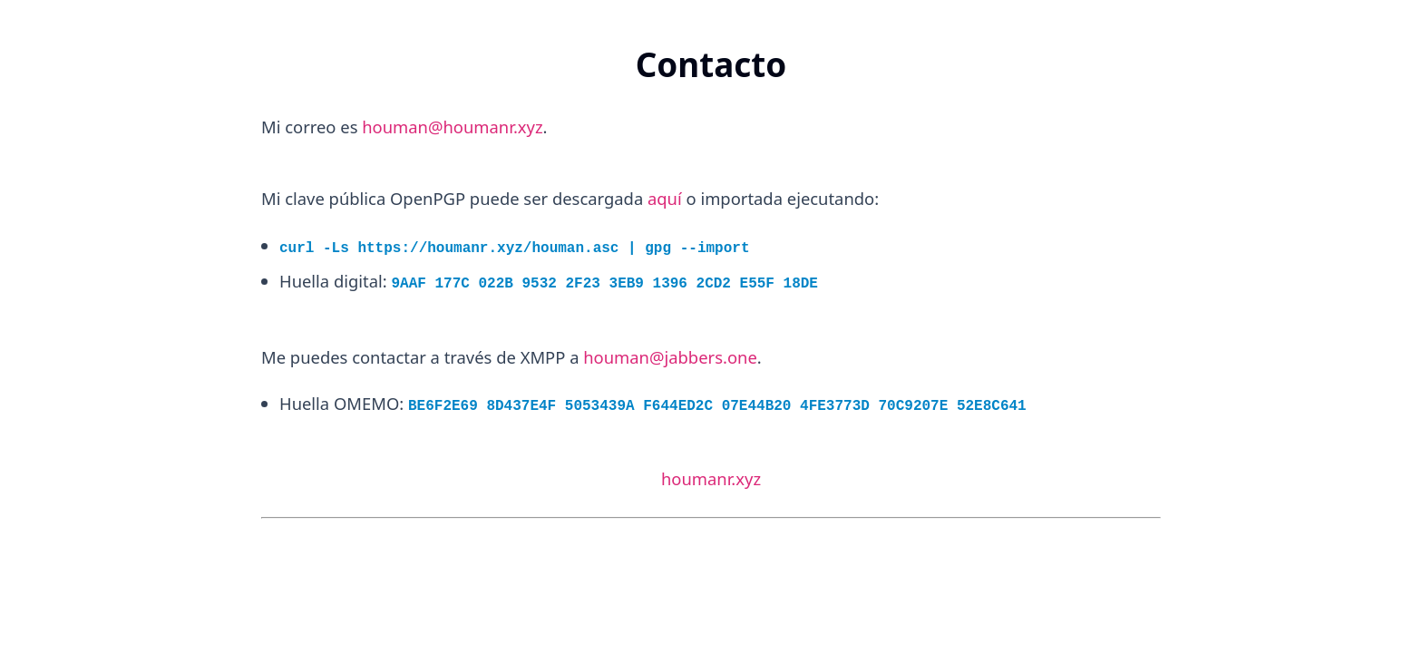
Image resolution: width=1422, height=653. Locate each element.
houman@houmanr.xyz (452, 126)
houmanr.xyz (711, 478)
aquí (665, 198)
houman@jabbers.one (670, 357)
